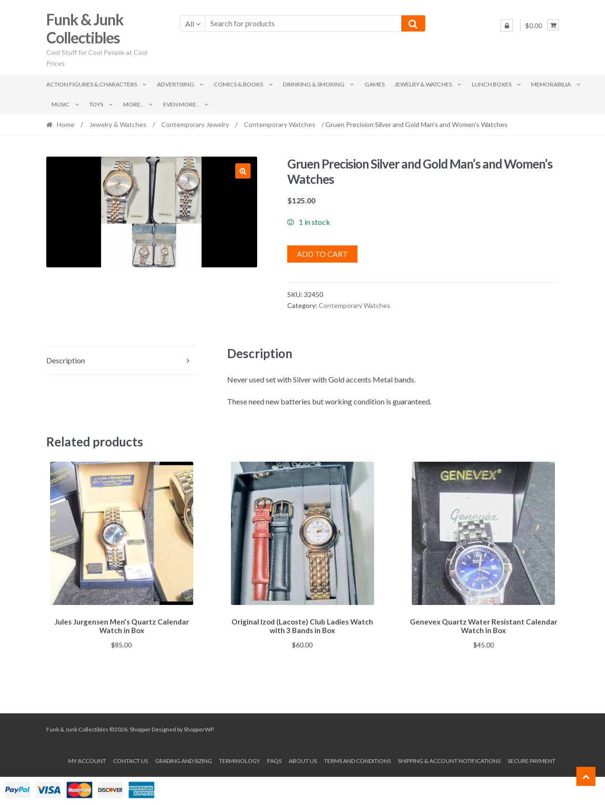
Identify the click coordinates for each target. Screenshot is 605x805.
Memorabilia (551, 84)
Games (375, 84)
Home (65, 124)
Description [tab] (65, 360)
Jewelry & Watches (423, 84)
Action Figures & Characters (91, 84)
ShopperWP (198, 727)
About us (303, 759)
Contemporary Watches (279, 124)
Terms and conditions (357, 759)
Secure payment (531, 759)
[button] (242, 171)
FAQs (274, 759)
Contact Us (130, 759)
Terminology (239, 759)
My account (87, 759)
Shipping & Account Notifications (449, 759)
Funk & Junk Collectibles (85, 28)
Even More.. (181, 104)
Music (61, 104)
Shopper (140, 727)
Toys (96, 104)
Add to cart (322, 253)
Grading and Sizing (183, 759)
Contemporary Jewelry (195, 124)
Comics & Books (238, 84)
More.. (133, 104)
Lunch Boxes (491, 84)
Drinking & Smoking (313, 84)
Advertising (175, 84)
